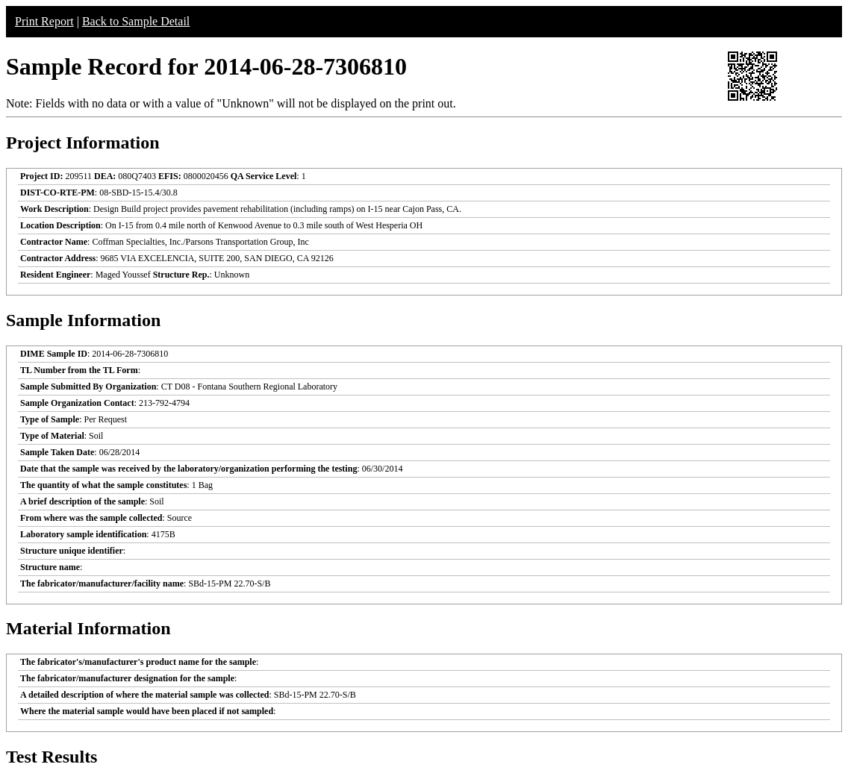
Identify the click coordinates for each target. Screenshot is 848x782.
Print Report (44, 21)
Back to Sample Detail (136, 21)
